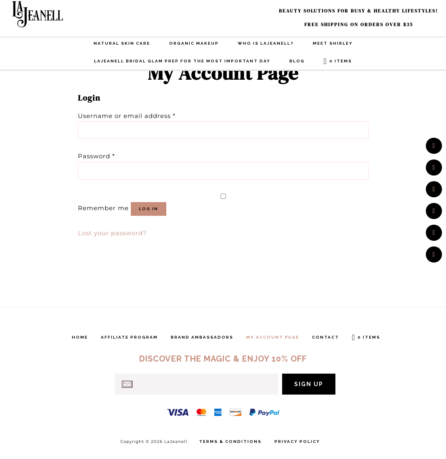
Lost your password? (112, 233)
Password (96, 156)
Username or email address (127, 116)
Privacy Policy (297, 442)
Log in (148, 209)
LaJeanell (52, 14)
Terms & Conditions (230, 442)
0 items (340, 61)
